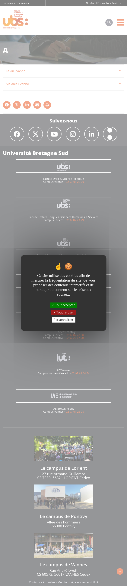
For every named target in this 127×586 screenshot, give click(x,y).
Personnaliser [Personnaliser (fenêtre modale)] (63, 320)
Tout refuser (63, 312)
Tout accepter (63, 305)
